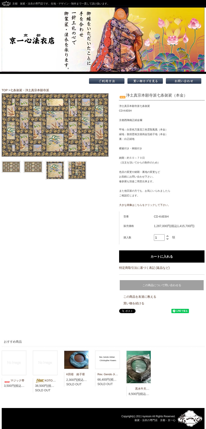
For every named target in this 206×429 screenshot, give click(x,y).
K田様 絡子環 (75, 374)
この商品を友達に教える (139, 296)
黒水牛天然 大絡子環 (146, 388)
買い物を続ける (133, 303)
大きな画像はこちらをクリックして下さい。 (144, 204)
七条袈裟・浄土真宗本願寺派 (29, 90)
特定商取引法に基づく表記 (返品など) (144, 267)
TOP (5, 90)
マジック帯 (14, 380)
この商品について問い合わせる (161, 285)
